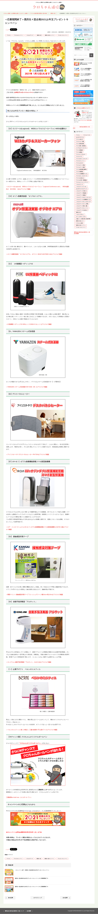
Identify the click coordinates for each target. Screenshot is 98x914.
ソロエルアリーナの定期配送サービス (83, 199)
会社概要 (76, 233)
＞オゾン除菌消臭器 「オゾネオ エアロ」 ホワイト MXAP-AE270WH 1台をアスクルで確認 (34, 254)
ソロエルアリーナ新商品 (81, 195)
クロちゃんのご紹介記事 (85, 120)
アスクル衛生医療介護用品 (81, 169)
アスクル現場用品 (79, 171)
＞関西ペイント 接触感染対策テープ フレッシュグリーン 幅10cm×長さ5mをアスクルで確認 (34, 594)
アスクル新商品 (79, 152)
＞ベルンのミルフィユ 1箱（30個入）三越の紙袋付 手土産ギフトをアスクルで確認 (31, 729)
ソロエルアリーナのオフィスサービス (83, 197)
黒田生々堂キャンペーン (50, 35)
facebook (93, 6)
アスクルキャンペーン (18, 35)
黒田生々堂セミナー (80, 220)
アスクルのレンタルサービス (81, 175)
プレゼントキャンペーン (63, 35)
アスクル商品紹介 (79, 150)
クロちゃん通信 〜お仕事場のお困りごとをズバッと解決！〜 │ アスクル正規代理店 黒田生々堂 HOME (25, 13)
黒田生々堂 (53, 13)
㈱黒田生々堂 (85, 112)
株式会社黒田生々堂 (85, 126)
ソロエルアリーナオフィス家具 (82, 203)
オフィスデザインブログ (81, 216)
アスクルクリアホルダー (81, 154)
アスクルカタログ (79, 162)
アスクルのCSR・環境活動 (81, 180)
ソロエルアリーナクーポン (81, 186)
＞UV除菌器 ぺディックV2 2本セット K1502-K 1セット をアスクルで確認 (29, 324)
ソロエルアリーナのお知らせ (81, 210)
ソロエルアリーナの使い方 (81, 190)
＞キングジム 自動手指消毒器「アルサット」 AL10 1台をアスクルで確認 (28, 662)
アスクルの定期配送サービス (81, 173)
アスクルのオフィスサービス (81, 158)
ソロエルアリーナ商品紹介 (81, 193)
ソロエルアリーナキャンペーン (82, 208)
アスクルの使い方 (79, 139)
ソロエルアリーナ (30, 35)
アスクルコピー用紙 (80, 141)
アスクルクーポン (86, 135)
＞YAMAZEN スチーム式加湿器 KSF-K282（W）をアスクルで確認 (26, 387)
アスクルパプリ (79, 156)
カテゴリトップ (38, 898)
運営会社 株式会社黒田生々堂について (14, 911)
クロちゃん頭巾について (83, 108)
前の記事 (10, 898)
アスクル (8, 35)
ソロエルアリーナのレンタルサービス (83, 201)
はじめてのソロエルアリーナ (81, 188)
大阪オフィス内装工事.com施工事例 (83, 218)
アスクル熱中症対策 (80, 143)
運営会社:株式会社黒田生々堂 (82, 232)
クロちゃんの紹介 (79, 223)
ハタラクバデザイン (80, 214)
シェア (7, 29)
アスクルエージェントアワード (82, 182)
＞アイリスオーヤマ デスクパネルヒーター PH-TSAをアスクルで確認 (27, 454)
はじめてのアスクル (80, 137)
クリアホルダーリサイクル (81, 147)
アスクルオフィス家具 (80, 167)
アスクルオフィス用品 (80, 165)
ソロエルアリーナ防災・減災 (81, 205)
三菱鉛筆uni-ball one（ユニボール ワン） (19, 797)
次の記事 (65, 898)
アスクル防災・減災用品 (81, 145)
